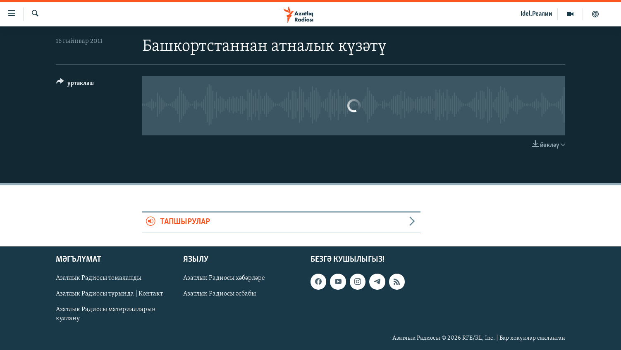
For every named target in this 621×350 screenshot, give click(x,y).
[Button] (75, 84)
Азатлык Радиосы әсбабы (219, 294)
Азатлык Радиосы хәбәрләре (224, 278)
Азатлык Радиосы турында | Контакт (109, 294)
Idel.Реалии (536, 14)
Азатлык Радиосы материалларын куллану (106, 314)
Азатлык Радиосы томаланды (98, 278)
